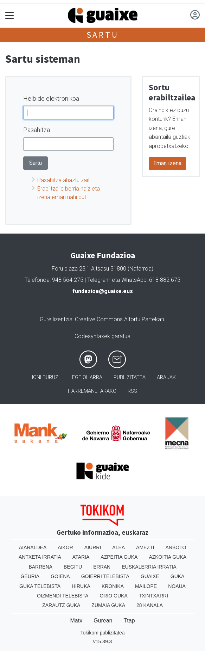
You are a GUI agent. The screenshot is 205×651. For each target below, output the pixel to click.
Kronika (113, 586)
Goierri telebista (105, 576)
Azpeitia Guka (119, 557)
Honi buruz (44, 377)
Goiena (60, 576)
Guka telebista (39, 586)
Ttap (129, 621)
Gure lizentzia (56, 319)
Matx (76, 621)
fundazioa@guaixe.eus (102, 291)
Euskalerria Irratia (149, 567)
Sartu (103, 34)
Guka (178, 576)
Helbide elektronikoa (51, 98)
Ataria (81, 557)
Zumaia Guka (108, 605)
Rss (132, 391)
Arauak (166, 377)
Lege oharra (86, 377)
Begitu (73, 567)
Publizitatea (130, 377)
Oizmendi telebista (63, 596)
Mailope (146, 586)
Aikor (65, 547)
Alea (118, 547)
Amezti (145, 547)
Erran (101, 567)
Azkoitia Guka (167, 557)
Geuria (30, 576)
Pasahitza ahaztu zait (63, 180)
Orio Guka (113, 596)
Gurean (103, 621)
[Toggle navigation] (9, 16)
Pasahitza (36, 130)
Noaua (177, 586)
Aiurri (92, 547)
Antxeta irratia (40, 557)
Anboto (175, 547)
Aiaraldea (33, 547)
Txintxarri (153, 596)
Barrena (40, 567)
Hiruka (81, 586)
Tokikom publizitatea (102, 633)
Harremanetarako (92, 391)
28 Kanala (149, 605)
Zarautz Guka (61, 605)
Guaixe (150, 576)
